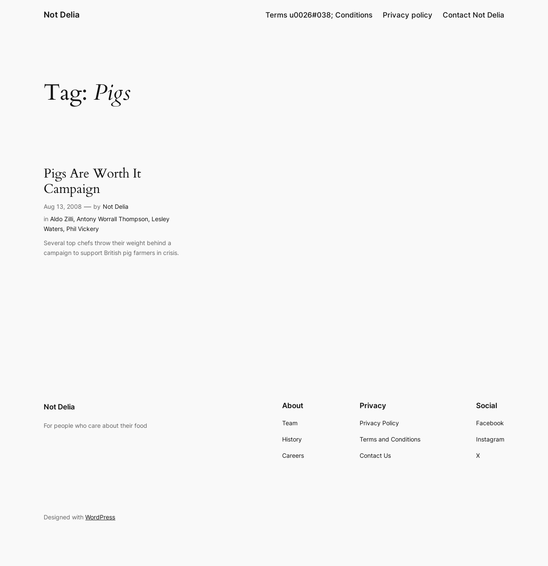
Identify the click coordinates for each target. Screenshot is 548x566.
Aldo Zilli (61, 218)
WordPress (100, 517)
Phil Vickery (82, 228)
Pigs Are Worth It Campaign (92, 181)
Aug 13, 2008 (63, 206)
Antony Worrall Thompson (112, 218)
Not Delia (62, 14)
